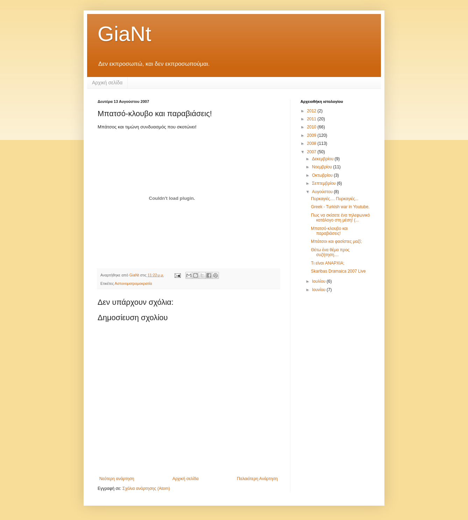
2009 (312, 135)
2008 (312, 143)
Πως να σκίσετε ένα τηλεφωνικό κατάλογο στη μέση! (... (340, 218)
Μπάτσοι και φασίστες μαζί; (336, 241)
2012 (312, 110)
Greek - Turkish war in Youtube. (340, 206)
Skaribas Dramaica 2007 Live (338, 271)
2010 (312, 127)
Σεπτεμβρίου (324, 183)
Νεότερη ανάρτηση (116, 478)
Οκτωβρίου (323, 175)
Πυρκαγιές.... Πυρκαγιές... (335, 198)
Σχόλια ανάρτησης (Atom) (146, 488)
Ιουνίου (319, 289)
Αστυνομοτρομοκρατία (133, 283)
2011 (312, 119)
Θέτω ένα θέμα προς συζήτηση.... (330, 252)
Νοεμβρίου (322, 166)
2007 (312, 151)
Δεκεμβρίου (323, 158)
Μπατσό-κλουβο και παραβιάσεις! (329, 231)
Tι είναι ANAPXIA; (328, 263)
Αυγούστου (323, 191)
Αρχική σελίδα (107, 82)
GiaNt (124, 33)
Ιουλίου (319, 281)
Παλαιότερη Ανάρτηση (257, 478)
